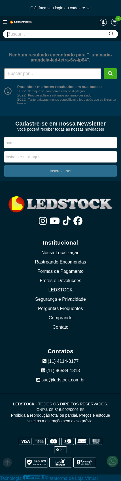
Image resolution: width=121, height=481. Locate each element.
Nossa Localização (60, 252)
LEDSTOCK (60, 289)
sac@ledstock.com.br (60, 379)
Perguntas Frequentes (60, 308)
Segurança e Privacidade (60, 299)
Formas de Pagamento (60, 271)
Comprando (61, 317)
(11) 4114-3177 (61, 361)
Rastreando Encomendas (60, 262)
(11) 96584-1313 (60, 370)
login (59, 8)
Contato (60, 327)
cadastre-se (80, 8)
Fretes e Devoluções (60, 280)
